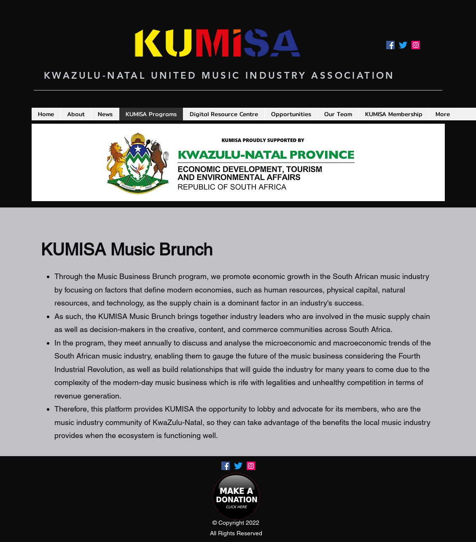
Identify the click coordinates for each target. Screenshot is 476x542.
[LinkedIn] (415, 45)
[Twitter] (403, 45)
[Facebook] (390, 45)
